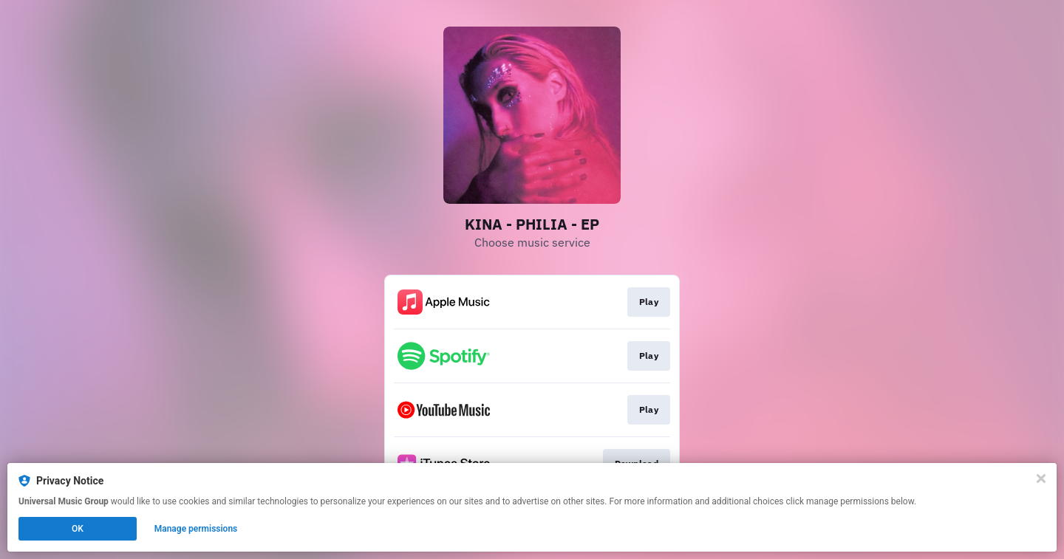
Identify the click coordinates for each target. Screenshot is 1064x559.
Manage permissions (196, 529)
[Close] (1041, 478)
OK (77, 529)
